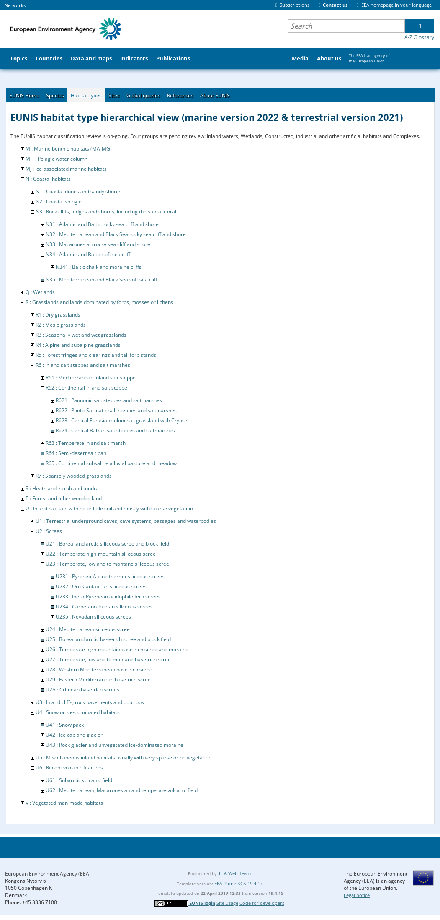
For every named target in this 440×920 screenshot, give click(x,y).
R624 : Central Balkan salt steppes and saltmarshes (115, 430)
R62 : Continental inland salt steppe (86, 387)
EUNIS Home (24, 95)
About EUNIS (215, 95)
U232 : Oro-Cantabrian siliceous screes (101, 586)
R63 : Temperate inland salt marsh (86, 443)
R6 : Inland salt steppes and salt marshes (83, 365)
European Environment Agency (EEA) (48, 873)
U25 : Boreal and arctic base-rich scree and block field (108, 639)
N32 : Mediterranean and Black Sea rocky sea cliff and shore (116, 234)
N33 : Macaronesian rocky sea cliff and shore (98, 244)
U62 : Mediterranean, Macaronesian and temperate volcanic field (122, 790)
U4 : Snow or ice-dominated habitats (78, 712)
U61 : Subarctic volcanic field (79, 780)
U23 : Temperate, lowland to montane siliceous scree (107, 563)
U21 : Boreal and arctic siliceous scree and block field (107, 543)
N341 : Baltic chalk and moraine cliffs (99, 266)
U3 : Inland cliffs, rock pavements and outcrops (90, 702)
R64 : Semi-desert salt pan (76, 453)
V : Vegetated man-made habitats (64, 802)
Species (55, 95)
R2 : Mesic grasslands (61, 324)
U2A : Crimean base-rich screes (82, 689)
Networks (15, 5)
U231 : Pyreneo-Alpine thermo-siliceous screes (110, 576)
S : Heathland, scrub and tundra (62, 488)
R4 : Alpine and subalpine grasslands (78, 344)
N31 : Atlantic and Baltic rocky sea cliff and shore (102, 224)
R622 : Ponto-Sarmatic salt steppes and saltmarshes (116, 410)
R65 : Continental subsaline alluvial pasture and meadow (111, 463)
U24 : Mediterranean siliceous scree (88, 629)
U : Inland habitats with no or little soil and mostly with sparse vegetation (109, 508)
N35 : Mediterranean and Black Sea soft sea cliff (101, 279)
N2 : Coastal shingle (59, 201)
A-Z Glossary (419, 37)
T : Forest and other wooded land (64, 498)
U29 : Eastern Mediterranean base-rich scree (98, 679)
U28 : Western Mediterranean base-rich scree (99, 669)
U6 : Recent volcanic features (69, 767)
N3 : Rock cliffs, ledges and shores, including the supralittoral (106, 211)
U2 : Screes (49, 531)
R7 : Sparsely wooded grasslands (74, 475)
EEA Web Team (235, 873)
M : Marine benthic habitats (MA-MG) (69, 148)
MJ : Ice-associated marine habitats (66, 168)
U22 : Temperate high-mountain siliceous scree (101, 553)
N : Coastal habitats (48, 178)
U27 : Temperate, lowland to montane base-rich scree (108, 659)
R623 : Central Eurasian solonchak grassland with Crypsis (122, 420)
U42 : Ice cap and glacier (74, 734)
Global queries (143, 95)
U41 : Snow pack (65, 724)
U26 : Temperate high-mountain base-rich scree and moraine (117, 649)
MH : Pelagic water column (56, 158)
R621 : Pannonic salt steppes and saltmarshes (109, 400)
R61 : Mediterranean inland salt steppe (91, 377)
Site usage (227, 903)
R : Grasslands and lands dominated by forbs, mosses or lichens (99, 302)
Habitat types (86, 95)
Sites (114, 95)
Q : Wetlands (40, 292)
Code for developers (261, 903)
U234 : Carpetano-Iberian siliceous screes (104, 606)
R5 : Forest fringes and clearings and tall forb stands (96, 355)
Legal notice (357, 895)
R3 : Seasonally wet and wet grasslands (81, 334)
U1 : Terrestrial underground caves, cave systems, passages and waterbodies (126, 521)
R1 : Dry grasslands (58, 314)
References (180, 95)
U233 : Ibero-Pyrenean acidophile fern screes (108, 596)
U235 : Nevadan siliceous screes (93, 616)
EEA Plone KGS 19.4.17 (238, 883)
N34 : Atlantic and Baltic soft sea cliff (88, 254)
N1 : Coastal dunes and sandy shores (78, 191)
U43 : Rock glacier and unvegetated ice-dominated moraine (114, 744)
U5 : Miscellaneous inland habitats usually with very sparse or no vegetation (123, 757)
